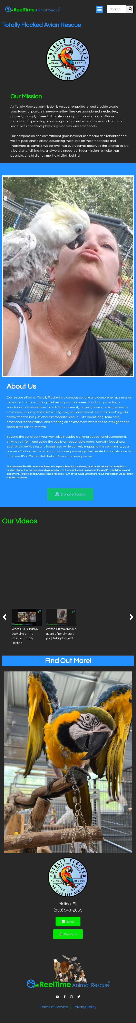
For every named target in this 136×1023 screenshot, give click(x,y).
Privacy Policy (85, 1007)
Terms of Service (54, 1007)
